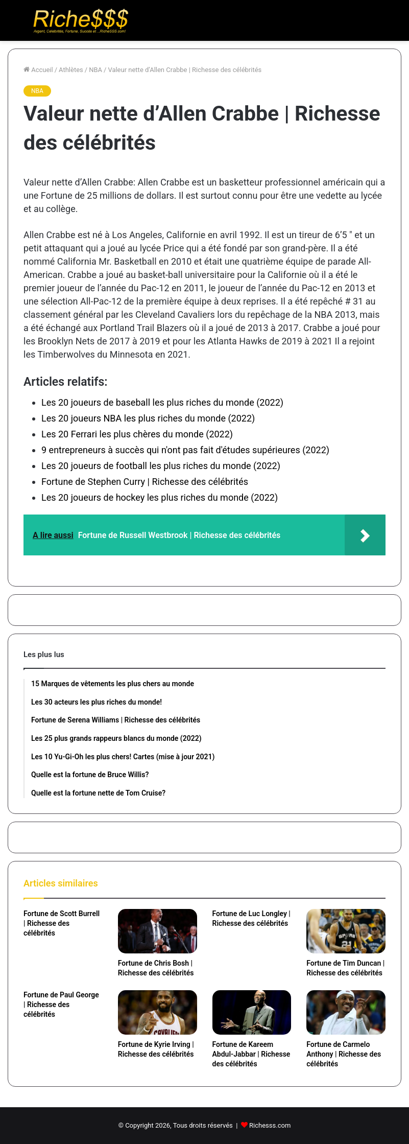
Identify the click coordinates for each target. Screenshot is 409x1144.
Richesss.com (270, 1125)
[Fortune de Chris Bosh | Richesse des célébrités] (157, 931)
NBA (95, 70)
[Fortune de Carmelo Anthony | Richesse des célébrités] (346, 1012)
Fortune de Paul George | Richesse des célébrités (61, 1004)
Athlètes (71, 70)
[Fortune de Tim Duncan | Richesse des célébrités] (346, 931)
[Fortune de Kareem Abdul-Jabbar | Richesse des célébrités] (252, 1012)
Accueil (38, 70)
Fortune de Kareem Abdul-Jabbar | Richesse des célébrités (251, 1054)
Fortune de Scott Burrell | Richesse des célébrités (61, 923)
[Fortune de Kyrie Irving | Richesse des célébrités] (157, 1012)
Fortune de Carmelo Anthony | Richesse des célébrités (343, 1054)
